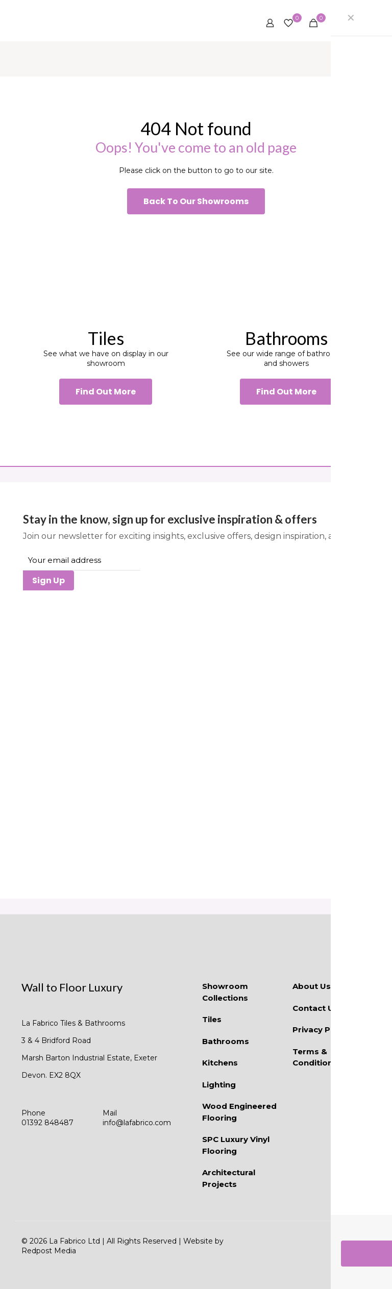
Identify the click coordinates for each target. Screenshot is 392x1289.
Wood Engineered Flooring (239, 1112)
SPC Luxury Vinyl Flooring (236, 1145)
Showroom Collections (225, 992)
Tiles (212, 1019)
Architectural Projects (228, 1178)
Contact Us (315, 1008)
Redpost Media (48, 1250)
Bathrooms (225, 1041)
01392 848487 (47, 1122)
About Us (311, 986)
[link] (105, 271)
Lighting (219, 1084)
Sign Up (48, 580)
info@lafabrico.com (137, 1122)
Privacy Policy (320, 1029)
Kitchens (220, 1063)
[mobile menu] (356, 23)
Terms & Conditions (314, 1057)
